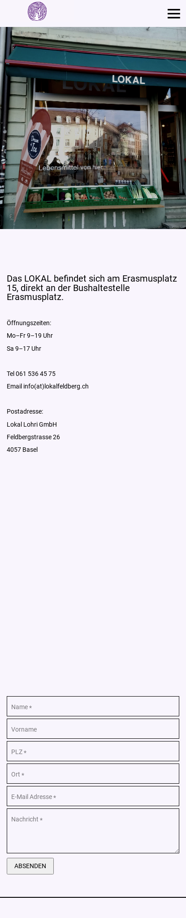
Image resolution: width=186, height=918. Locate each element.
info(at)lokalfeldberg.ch (56, 386)
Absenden (30, 865)
